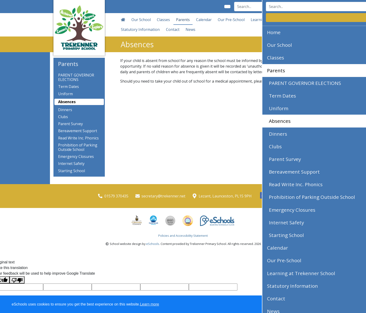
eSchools (152, 244)
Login (304, 6)
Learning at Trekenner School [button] (277, 19)
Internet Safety (71, 163)
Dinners (65, 110)
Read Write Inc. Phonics (78, 138)
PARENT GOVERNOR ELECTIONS (76, 77)
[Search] (258, 6)
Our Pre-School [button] (231, 19)
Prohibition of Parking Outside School (77, 147)
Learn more (149, 304)
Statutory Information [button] (140, 29)
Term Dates (68, 86)
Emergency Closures (76, 156)
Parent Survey (70, 124)
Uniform (65, 94)
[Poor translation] (17, 280)
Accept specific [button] (298, 304)
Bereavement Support (77, 131)
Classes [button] (163, 19)
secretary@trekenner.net (163, 196)
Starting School (71, 171)
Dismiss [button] (271, 304)
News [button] (190, 29)
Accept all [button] (335, 304)
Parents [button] (183, 19)
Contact (172, 29)
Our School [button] (141, 19)
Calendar (204, 19)
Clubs (63, 117)
